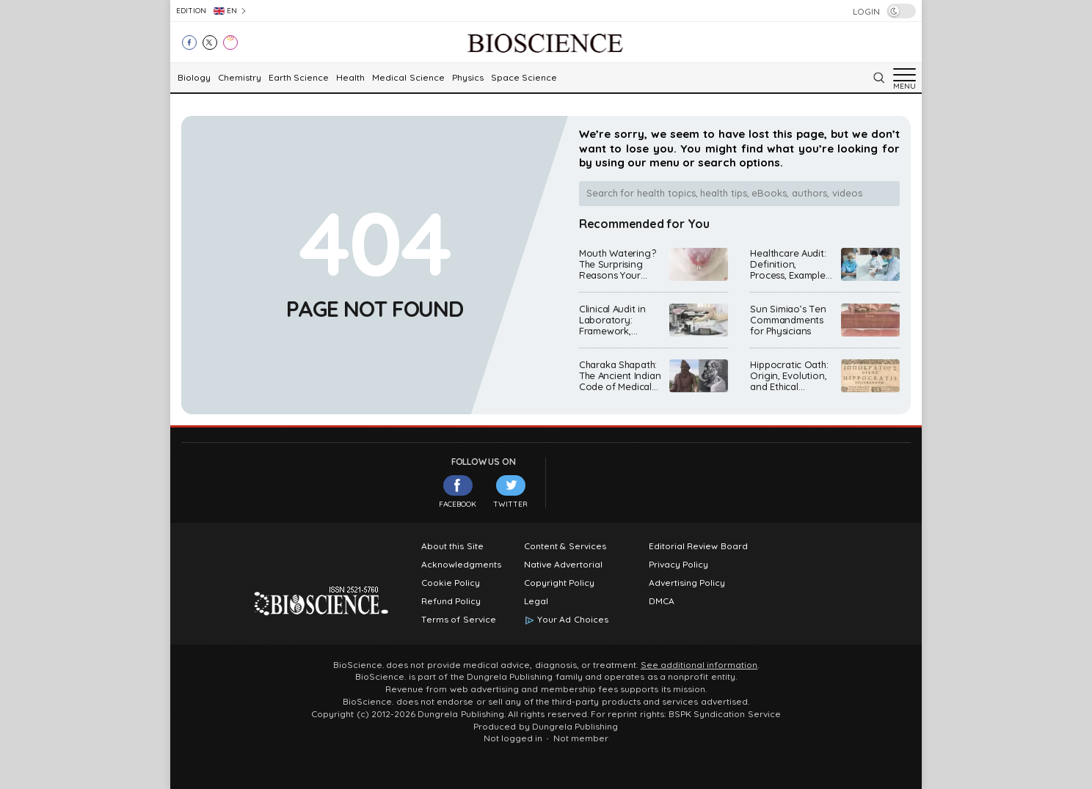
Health (350, 78)
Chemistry (239, 78)
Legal (536, 601)
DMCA (661, 601)
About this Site (452, 546)
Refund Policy (451, 601)
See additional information (699, 665)
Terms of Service (458, 619)
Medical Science (408, 78)
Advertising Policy (687, 583)
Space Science (524, 78)
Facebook (457, 491)
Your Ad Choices (572, 619)
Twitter (510, 491)
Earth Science (299, 78)
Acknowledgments (461, 564)
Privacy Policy (678, 564)
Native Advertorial (563, 564)
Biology (194, 78)
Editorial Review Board (698, 546)
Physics (468, 78)
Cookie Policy (450, 583)
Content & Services (565, 546)
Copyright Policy (559, 583)
